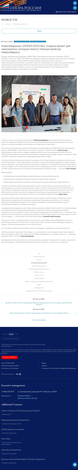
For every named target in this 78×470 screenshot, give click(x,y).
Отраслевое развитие (39, 266)
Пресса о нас (39, 275)
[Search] (11, 338)
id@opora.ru (6, 396)
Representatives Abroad (27, 398)
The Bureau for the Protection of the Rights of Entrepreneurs (59, 368)
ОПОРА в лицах (39, 272)
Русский (4, 334)
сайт (13, 222)
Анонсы (39, 260)
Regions (44, 363)
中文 (16, 334)
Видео (39, 284)
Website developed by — (11, 374)
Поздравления (39, 288)
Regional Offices (24, 396)
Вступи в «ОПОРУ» (9, 357)
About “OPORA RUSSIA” (7, 363)
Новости (7, 24)
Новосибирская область (38, 41)
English (11, 334)
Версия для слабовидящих (66, 12)
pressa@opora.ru (6, 444)
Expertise (44, 365)
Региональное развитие (20, 24)
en (75, 7)
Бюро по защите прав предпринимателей (39, 281)
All (39, 253)
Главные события (39, 256)
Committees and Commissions (10, 368)
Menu (39, 31)
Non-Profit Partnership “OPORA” (10, 365)
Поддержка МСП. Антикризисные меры (39, 291)
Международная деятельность (39, 269)
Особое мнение (39, 278)
